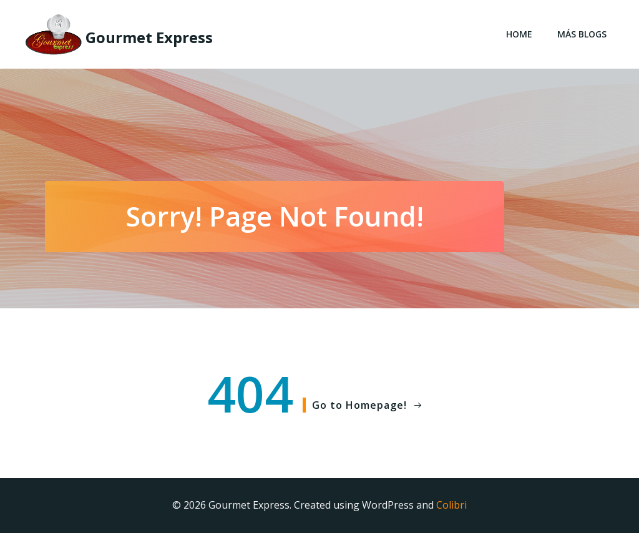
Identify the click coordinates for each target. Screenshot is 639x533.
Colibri (451, 505)
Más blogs (582, 34)
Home (519, 34)
